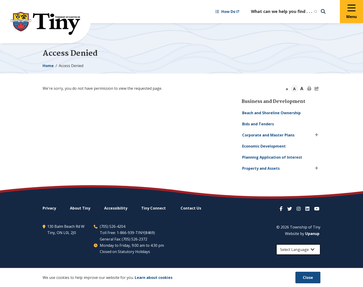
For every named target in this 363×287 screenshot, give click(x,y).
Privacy (49, 208)
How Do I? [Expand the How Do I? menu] (227, 11)
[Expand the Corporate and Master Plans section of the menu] (316, 135)
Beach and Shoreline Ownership (271, 112)
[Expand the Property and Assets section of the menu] (316, 168)
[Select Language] (298, 249)
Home (48, 65)
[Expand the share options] (316, 88)
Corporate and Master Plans (268, 135)
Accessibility (115, 208)
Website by (302, 233)
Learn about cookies (153, 277)
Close (308, 277)
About (80, 208)
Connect (153, 208)
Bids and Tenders (258, 124)
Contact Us (191, 208)
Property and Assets (261, 168)
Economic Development (264, 146)
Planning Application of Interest (272, 157)
